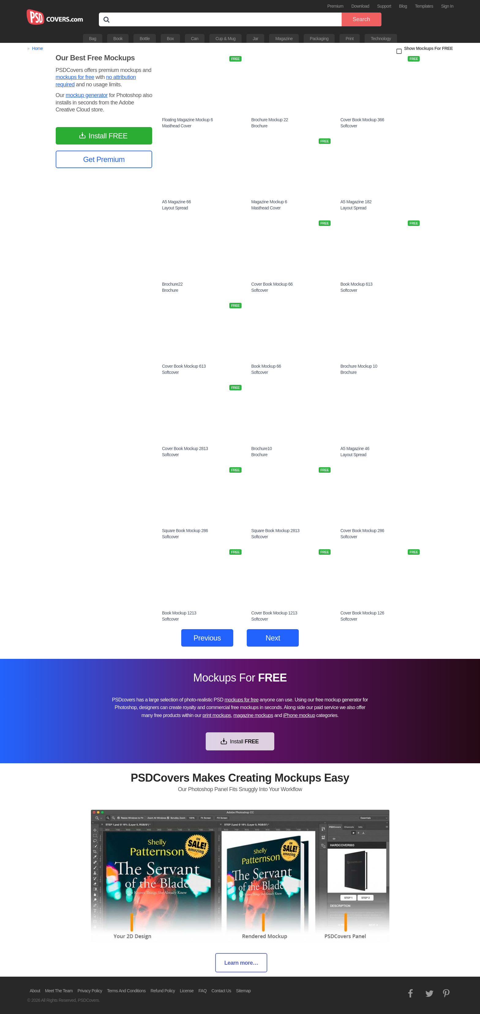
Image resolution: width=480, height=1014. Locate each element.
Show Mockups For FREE (428, 48)
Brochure (259, 125)
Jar (255, 38)
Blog (403, 6)
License (187, 990)
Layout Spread (175, 207)
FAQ (202, 990)
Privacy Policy (89, 990)
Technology (381, 38)
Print (350, 38)
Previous (207, 638)
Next (273, 638)
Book (117, 38)
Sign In (447, 6)
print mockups (216, 715)
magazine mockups (253, 715)
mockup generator (87, 95)
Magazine (284, 38)
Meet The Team (59, 990)
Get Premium (104, 159)
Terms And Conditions (126, 990)
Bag (92, 38)
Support (384, 6)
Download (360, 6)
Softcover (348, 125)
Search (361, 19)
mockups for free (75, 77)
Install (244, 741)
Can (194, 38)
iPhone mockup (299, 715)
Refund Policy (163, 990)
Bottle (145, 38)
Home (37, 48)
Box (170, 38)
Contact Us (221, 990)
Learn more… (241, 963)
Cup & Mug (226, 38)
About (35, 990)
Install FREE (107, 136)
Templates (424, 6)
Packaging (319, 38)
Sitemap (243, 990)
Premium (335, 6)
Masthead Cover (176, 125)
